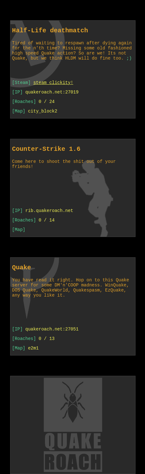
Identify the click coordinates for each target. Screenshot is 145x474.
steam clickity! (53, 83)
